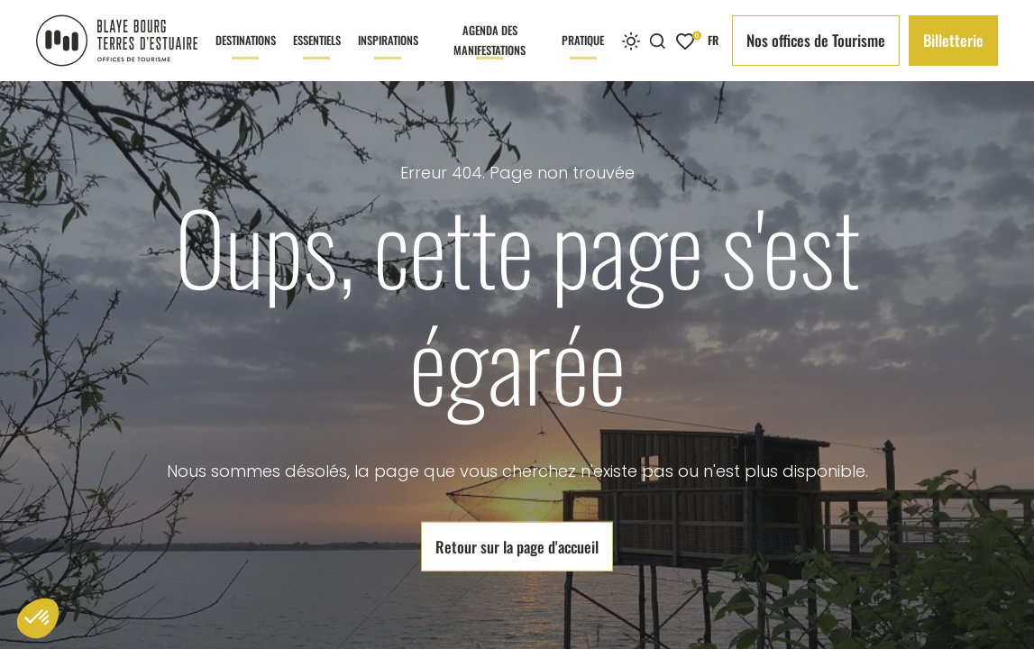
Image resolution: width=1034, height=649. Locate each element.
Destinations (245, 56)
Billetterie (953, 40)
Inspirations (388, 56)
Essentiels (317, 56)
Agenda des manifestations (489, 51)
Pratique (583, 56)
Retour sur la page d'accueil (517, 546)
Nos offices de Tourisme (815, 40)
